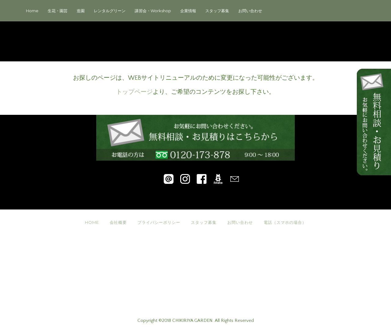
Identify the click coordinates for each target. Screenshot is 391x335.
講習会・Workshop (153, 10)
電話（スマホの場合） (285, 222)
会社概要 (118, 222)
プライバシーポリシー (158, 222)
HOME (92, 222)
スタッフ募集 (217, 10)
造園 (81, 10)
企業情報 (188, 10)
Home (32, 10)
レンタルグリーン (110, 10)
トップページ (134, 92)
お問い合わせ (250, 10)
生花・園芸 (58, 10)
